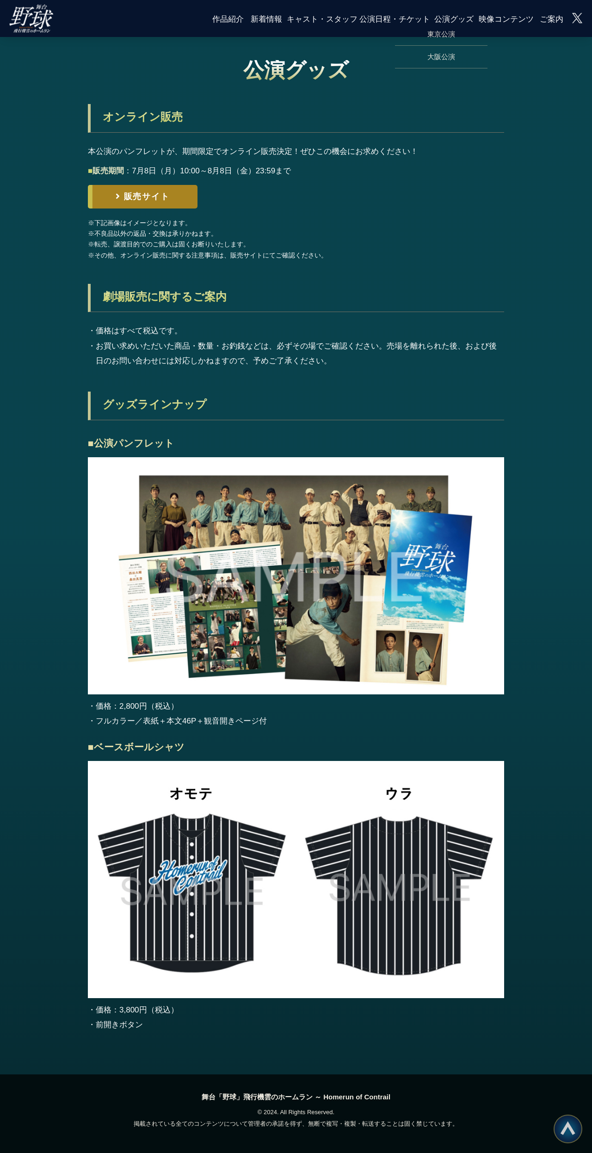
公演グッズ (454, 18)
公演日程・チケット (394, 18)
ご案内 (551, 18)
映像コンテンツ (506, 18)
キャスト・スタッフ (322, 18)
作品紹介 (228, 18)
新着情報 (266, 18)
